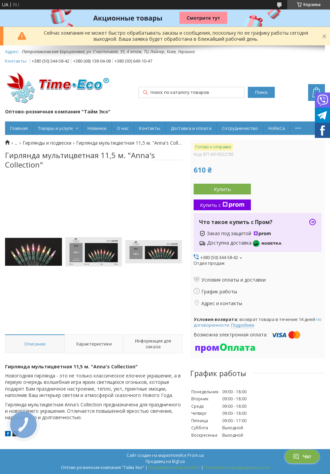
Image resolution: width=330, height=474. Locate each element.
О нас (123, 128)
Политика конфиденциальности (236, 467)
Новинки (97, 128)
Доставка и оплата (191, 128)
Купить (222, 189)
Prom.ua (196, 455)
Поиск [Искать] (261, 92)
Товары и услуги (55, 128)
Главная (19, 128)
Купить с (222, 205)
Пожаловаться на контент (174, 467)
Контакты (149, 128)
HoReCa (276, 128)
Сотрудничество (240, 128)
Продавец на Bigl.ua (165, 461)
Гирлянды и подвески (47, 143)
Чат (302, 456)
